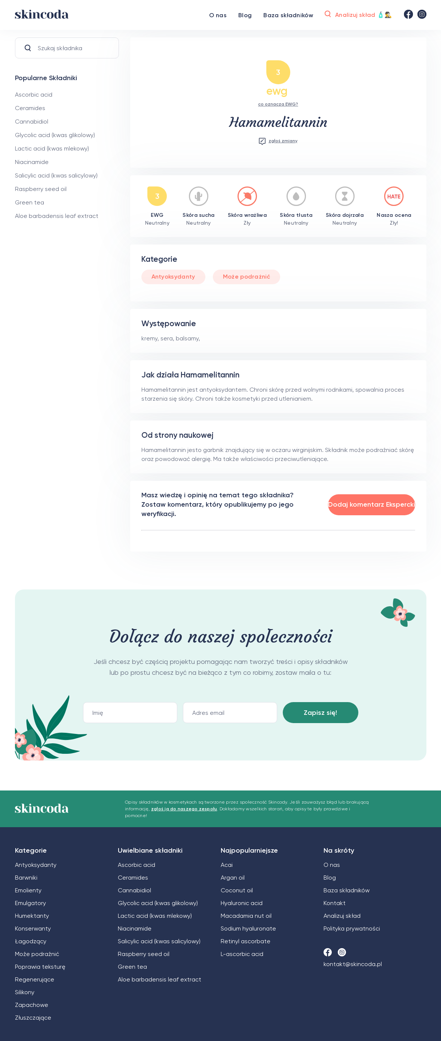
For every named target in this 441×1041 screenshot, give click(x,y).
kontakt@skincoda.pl (353, 964)
